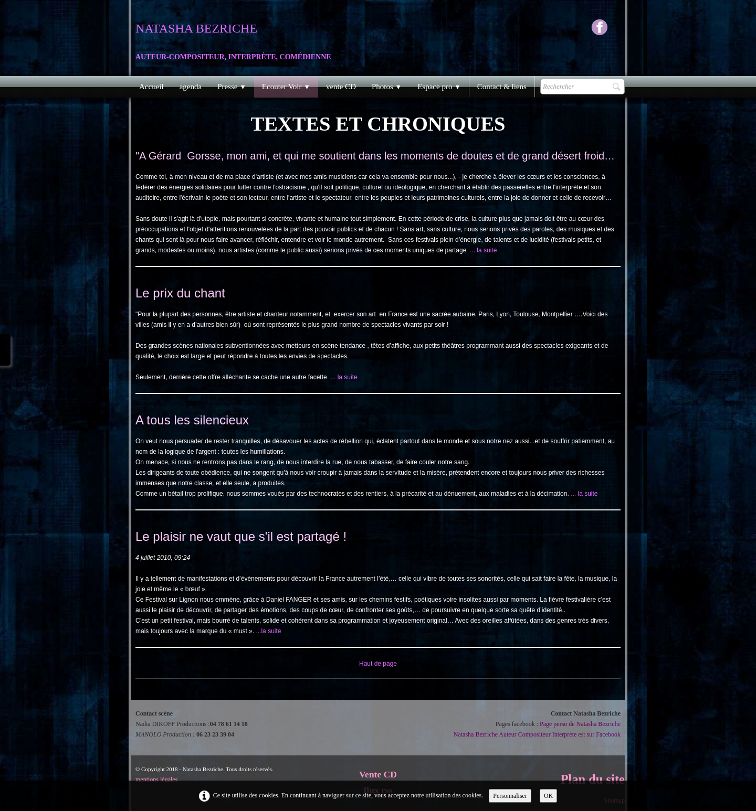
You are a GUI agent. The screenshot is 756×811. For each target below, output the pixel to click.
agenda (191, 86)
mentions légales (156, 779)
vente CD (341, 86)
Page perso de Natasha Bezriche (580, 724)
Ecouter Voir (286, 86)
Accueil (151, 86)
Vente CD (378, 774)
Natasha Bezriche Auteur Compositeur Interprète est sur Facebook (537, 734)
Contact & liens (502, 86)
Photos (387, 86)
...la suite (268, 631)
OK (548, 795)
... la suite (483, 250)
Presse (231, 86)
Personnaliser (510, 795)
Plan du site (592, 779)
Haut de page (378, 663)
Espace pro (439, 86)
